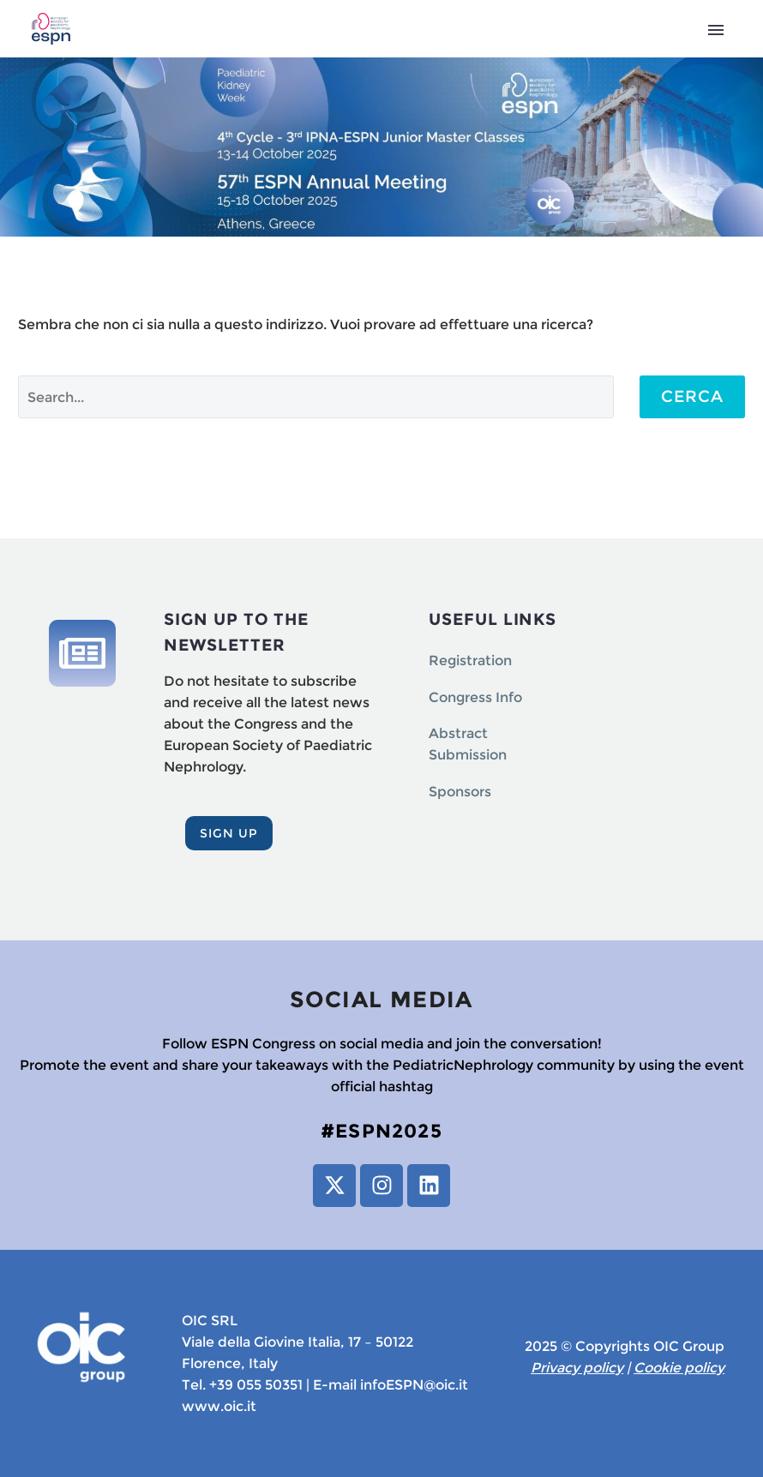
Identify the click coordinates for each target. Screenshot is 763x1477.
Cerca (692, 396)
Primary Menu (716, 30)
